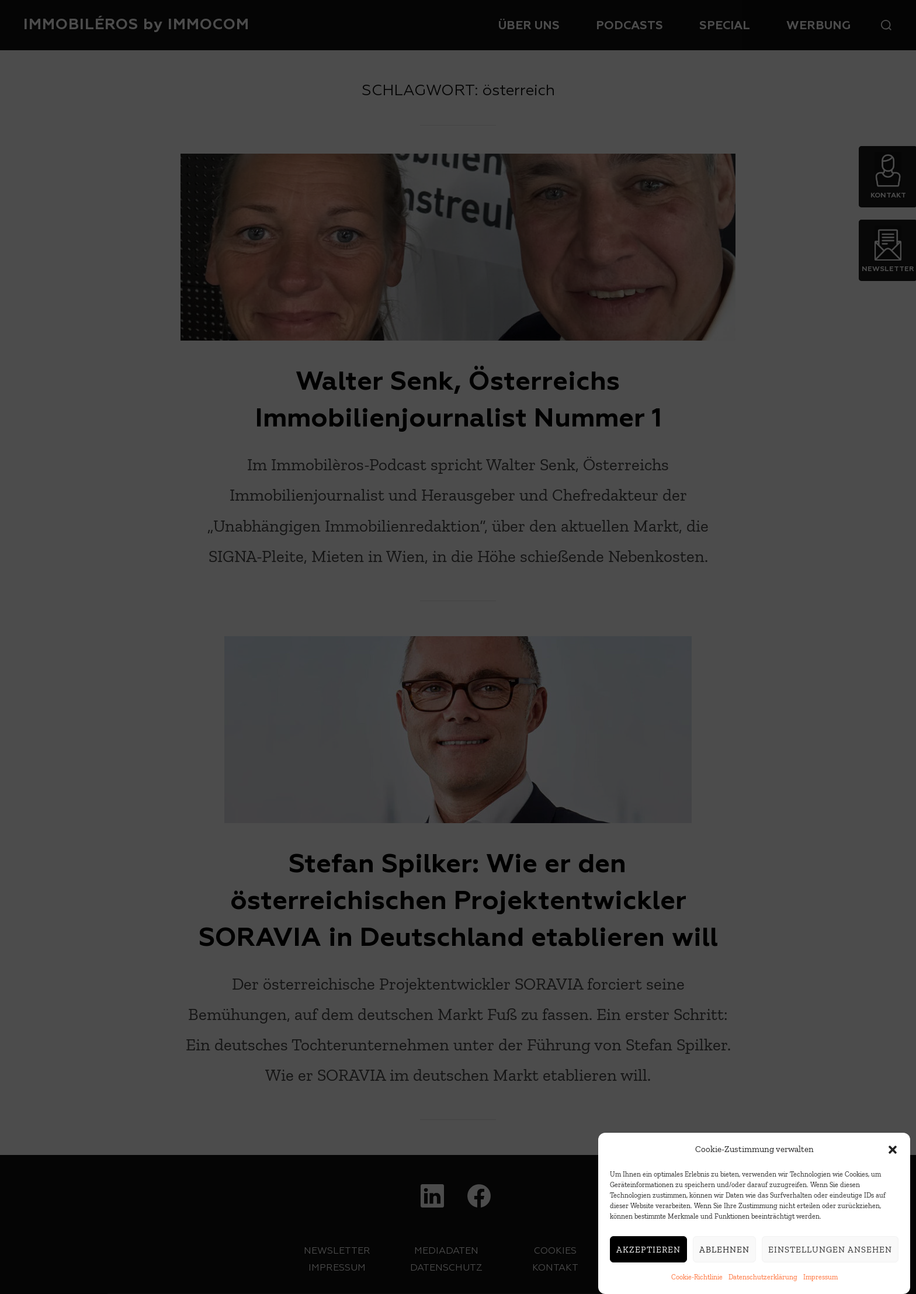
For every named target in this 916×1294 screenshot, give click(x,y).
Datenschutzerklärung (762, 1284)
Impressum (820, 1284)
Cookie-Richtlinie (697, 1284)
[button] (892, 1156)
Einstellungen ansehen (830, 1256)
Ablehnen (724, 1256)
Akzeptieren (648, 1256)
